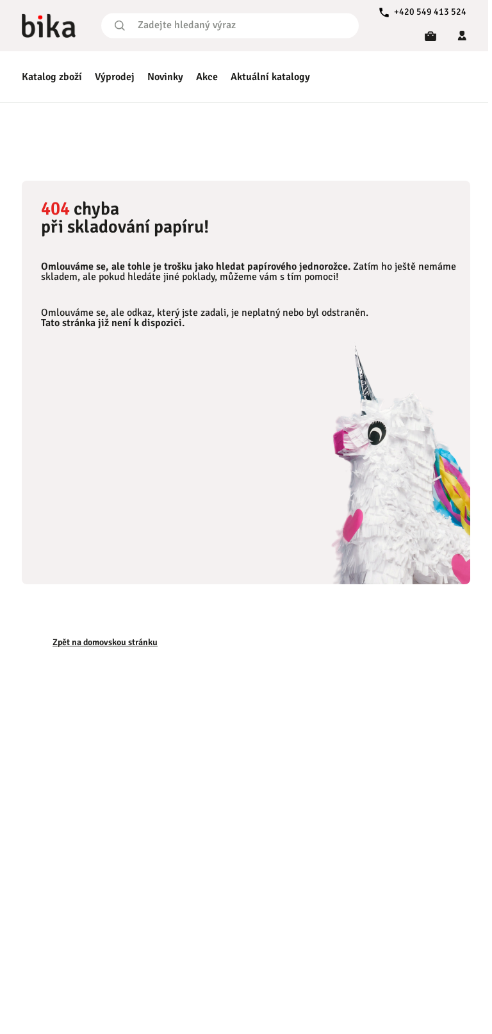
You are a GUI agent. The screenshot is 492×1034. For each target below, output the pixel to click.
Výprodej (115, 77)
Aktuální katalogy (270, 77)
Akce (207, 77)
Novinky (165, 77)
